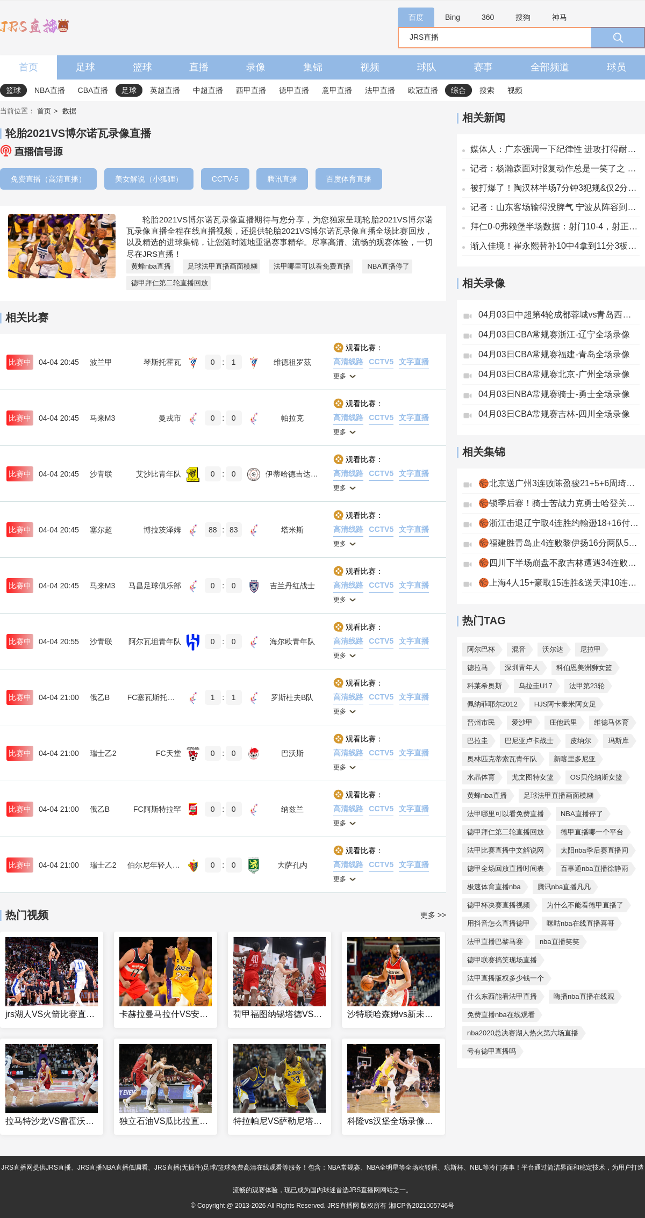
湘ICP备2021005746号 (422, 1205)
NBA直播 (49, 90)
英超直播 (165, 90)
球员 (616, 67)
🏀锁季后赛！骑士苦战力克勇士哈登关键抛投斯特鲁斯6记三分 (559, 503)
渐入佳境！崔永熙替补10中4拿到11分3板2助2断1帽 (555, 245)
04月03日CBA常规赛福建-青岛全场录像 (554, 354)
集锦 (312, 67)
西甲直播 (251, 90)
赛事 (483, 67)
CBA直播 (93, 90)
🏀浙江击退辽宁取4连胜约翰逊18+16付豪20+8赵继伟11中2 (559, 523)
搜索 (486, 90)
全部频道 (550, 67)
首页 (28, 67)
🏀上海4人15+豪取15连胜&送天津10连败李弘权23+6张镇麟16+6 (559, 582)
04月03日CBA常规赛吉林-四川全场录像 (554, 414)
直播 (199, 67)
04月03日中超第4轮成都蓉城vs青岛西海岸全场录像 (559, 314)
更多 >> (433, 915)
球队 (426, 67)
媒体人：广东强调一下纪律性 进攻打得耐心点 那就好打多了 (555, 149)
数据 (69, 111)
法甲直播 (380, 90)
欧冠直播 (423, 90)
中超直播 (208, 90)
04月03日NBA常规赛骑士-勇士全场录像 (554, 394)
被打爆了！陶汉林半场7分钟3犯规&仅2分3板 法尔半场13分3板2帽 (555, 187)
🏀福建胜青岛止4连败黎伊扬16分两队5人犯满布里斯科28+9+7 (559, 542)
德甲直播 (294, 90)
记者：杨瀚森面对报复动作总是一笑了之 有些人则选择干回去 (555, 168)
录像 (256, 67)
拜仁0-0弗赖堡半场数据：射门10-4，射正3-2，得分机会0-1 (555, 226)
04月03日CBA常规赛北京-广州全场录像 (554, 374)
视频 (369, 67)
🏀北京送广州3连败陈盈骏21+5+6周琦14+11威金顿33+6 (559, 483)
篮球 (142, 67)
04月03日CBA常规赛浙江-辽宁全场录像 (554, 334)
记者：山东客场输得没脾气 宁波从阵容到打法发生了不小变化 (555, 207)
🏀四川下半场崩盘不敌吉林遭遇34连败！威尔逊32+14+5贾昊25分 (559, 562)
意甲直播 (337, 90)
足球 (85, 67)
